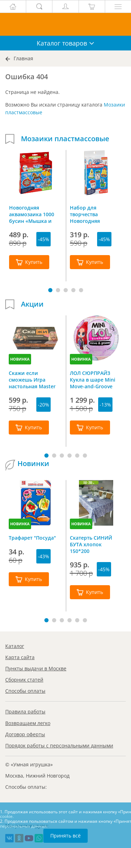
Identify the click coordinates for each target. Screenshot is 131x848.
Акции (32, 304)
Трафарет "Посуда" (32, 537)
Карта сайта (20, 657)
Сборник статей (24, 679)
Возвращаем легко (27, 723)
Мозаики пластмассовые (65, 139)
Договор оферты (25, 734)
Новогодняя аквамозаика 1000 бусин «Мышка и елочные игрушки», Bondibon (34, 214)
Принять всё (65, 835)
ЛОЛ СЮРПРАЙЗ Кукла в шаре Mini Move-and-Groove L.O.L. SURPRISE (92, 379)
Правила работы (25, 711)
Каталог (14, 646)
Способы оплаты (25, 691)
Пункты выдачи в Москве (35, 668)
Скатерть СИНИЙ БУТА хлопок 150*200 (91, 544)
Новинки (33, 463)
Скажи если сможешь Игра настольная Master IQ (32, 379)
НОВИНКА (20, 359)
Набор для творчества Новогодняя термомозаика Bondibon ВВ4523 (91, 214)
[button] (50, 290)
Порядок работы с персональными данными (59, 745)
